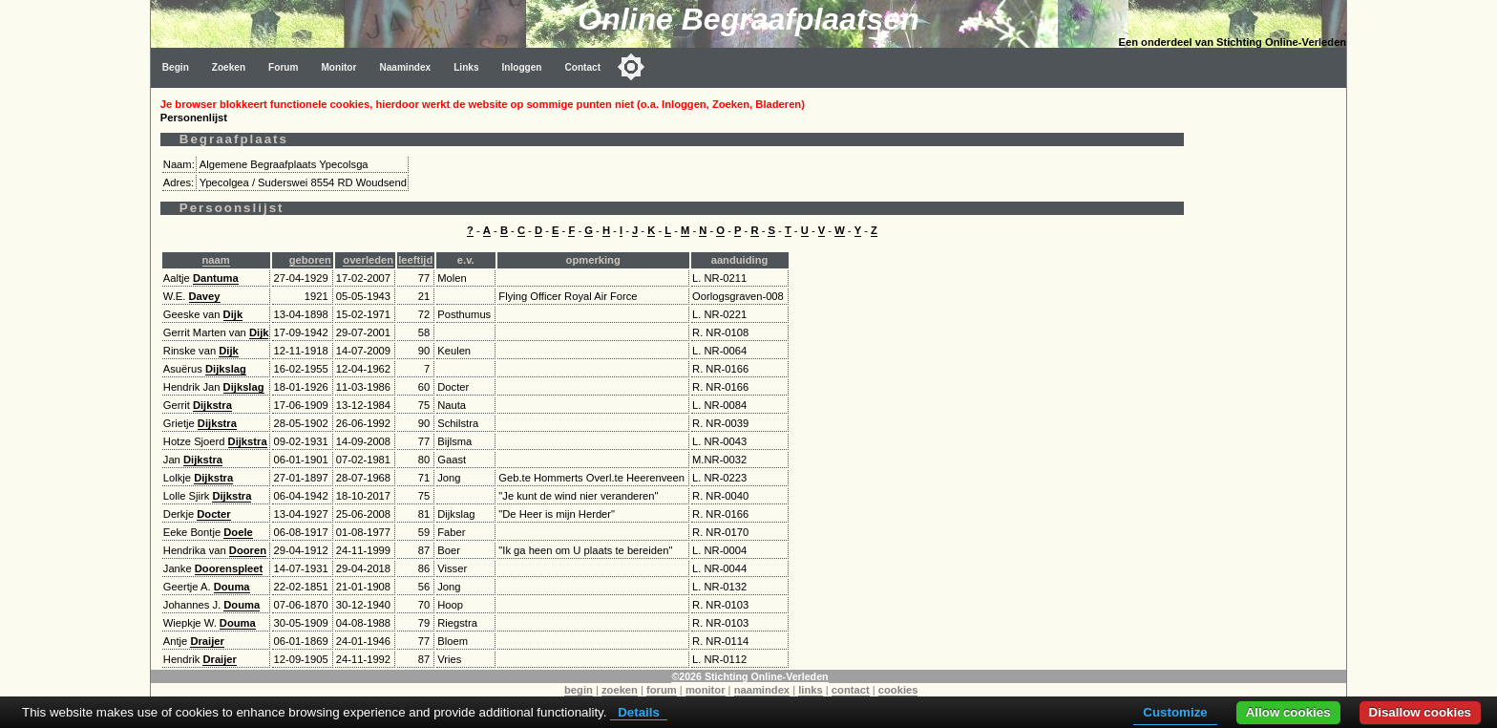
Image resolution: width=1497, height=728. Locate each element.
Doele (237, 532)
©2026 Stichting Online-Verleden (749, 676)
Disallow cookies (1420, 712)
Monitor (338, 67)
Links (465, 67)
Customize (1175, 712)
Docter (213, 514)
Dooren (247, 550)
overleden (368, 260)
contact (851, 690)
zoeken (619, 690)
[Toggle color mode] (631, 67)
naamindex (762, 690)
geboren (310, 260)
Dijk (233, 314)
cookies (898, 690)
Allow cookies (1288, 712)
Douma (232, 586)
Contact (583, 67)
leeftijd (415, 260)
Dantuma (216, 278)
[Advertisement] (1269, 374)
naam (216, 260)
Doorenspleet (229, 568)
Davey (205, 296)
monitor (705, 690)
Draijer (206, 641)
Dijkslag (225, 369)
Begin (175, 67)
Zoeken (228, 67)
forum (661, 690)
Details (639, 712)
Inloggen (522, 67)
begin (578, 690)
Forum (283, 67)
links (810, 690)
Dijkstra (212, 405)
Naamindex (405, 67)
